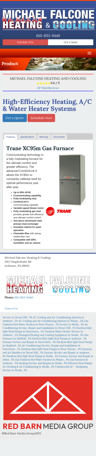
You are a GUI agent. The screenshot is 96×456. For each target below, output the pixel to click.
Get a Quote (71, 42)
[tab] (10, 137)
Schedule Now (25, 42)
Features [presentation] (10, 137)
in (18, 317)
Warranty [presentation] (43, 137)
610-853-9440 (48, 35)
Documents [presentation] (59, 137)
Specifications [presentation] (27, 137)
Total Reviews (48, 88)
